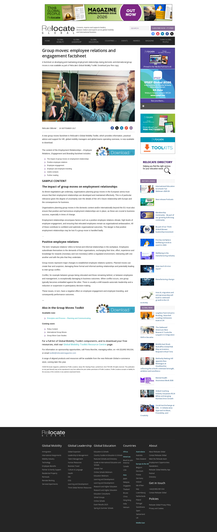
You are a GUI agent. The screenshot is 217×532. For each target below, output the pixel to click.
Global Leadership (76, 40)
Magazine (149, 41)
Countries (109, 41)
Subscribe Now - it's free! (163, 28)
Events (125, 41)
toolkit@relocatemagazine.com (63, 353)
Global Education (93, 40)
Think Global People (165, 40)
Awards (136, 41)
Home (47, 41)
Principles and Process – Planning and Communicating (69, 318)
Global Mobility (60, 40)
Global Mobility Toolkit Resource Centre (85, 344)
